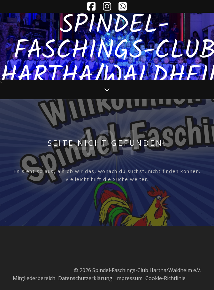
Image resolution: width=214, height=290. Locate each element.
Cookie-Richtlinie (165, 278)
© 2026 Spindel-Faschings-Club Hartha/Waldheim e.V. (137, 270)
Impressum (128, 278)
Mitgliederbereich (34, 278)
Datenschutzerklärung (85, 278)
